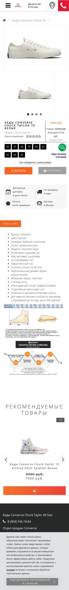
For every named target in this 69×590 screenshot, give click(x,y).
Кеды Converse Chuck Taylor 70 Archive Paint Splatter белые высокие (34, 468)
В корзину (52, 170)
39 (29, 146)
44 (15, 154)
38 (22, 146)
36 (7, 146)
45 (22, 154)
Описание (10, 223)
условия (10, 570)
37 (15, 146)
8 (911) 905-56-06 (63, 5)
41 (43, 146)
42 (7, 154)
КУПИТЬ (20, 171)
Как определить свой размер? (35, 162)
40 (36, 146)
